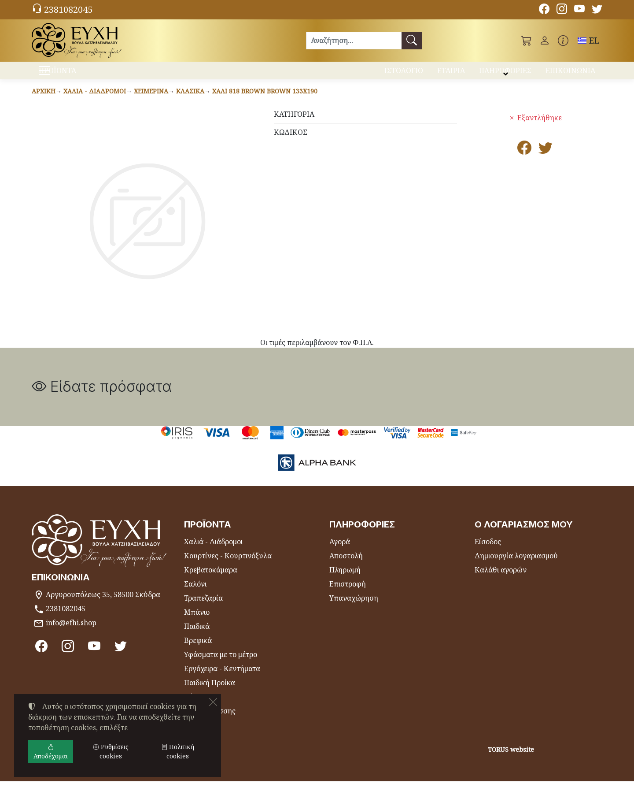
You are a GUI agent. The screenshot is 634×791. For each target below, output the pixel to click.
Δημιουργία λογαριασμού (516, 565)
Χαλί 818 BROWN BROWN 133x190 (264, 101)
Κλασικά (190, 101)
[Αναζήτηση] (354, 40)
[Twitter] (597, 10)
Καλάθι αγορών (501, 579)
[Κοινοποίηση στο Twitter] (545, 160)
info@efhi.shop (71, 632)
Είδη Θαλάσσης (210, 720)
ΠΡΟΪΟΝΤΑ (79, 75)
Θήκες (194, 706)
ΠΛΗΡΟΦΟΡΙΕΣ (505, 74)
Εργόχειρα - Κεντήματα (222, 678)
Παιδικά (197, 636)
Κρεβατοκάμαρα (210, 579)
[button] (526, 40)
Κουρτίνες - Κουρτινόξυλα (228, 565)
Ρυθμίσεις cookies (66, 779)
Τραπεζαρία (203, 608)
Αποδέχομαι (50, 751)
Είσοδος (488, 551)
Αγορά (339, 551)
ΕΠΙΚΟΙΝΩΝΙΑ (570, 74)
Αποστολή (346, 565)
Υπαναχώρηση (353, 608)
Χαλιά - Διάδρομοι (94, 101)
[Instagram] (562, 10)
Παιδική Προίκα (209, 692)
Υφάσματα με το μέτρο (220, 664)
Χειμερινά (151, 101)
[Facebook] (544, 10)
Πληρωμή (345, 579)
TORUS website (511, 759)
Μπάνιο (197, 622)
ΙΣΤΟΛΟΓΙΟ (403, 74)
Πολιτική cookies (177, 751)
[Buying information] (563, 40)
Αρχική (43, 101)
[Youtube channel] (579, 10)
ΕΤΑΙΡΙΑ (451, 74)
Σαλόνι (195, 593)
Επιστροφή (347, 593)
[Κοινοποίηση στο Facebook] (524, 160)
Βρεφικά (198, 650)
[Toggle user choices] (544, 40)
